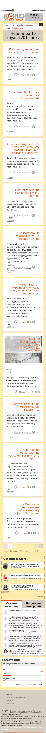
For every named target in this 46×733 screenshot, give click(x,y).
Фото (8, 372)
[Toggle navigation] (41, 23)
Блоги (40, 596)
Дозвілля (10, 220)
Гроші (9, 79)
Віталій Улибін (6, 591)
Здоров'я (10, 492)
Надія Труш (5, 581)
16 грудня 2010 (24, 75)
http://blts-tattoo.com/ (19, 611)
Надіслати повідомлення (16, 698)
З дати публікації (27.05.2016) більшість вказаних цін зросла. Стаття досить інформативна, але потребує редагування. (22, 645)
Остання (13, 551)
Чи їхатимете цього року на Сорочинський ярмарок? (19, 664)
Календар (17, 28)
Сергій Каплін (6, 570)
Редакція (10, 703)
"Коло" (9, 694)
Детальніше (20, 684)
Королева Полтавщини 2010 (12, 270)
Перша (6, 551)
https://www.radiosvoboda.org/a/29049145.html (22, 631)
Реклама (10, 701)
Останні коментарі (11, 604)
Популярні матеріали (33, 604)
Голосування (11, 660)
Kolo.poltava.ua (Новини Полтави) (25, 711)
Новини (10, 76)
